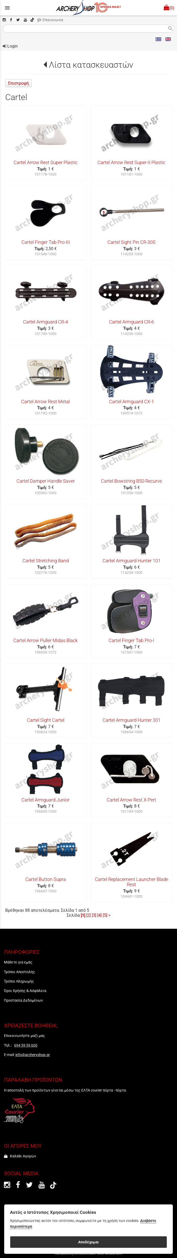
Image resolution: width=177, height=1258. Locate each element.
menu (7, 8)
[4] (99, 915)
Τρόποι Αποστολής (19, 972)
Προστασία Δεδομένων (23, 1000)
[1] (83, 915)
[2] (88, 915)
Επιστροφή (18, 83)
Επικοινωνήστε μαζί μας (24, 1036)
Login (10, 46)
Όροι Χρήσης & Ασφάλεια (25, 991)
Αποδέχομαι (88, 1242)
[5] (105, 915)
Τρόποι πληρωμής (19, 981)
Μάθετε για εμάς (18, 962)
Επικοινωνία (50, 20)
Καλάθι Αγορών (20, 1156)
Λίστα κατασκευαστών (91, 65)
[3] (94, 915)
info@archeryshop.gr (32, 1055)
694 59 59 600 (25, 1045)
